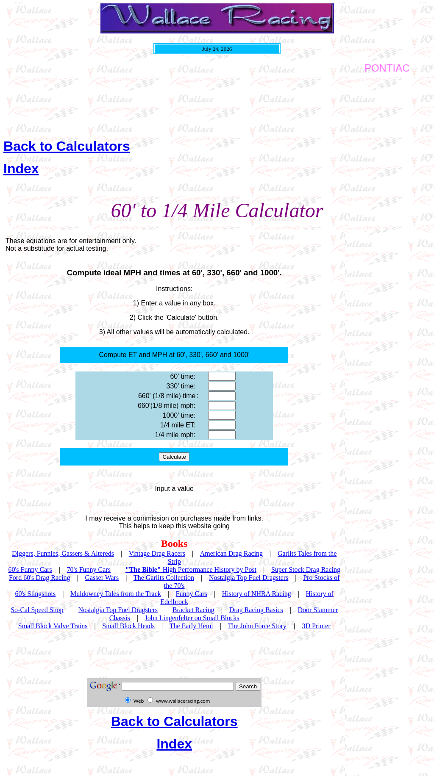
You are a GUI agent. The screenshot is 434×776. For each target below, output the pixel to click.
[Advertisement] (157, 103)
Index (21, 168)
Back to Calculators (66, 146)
